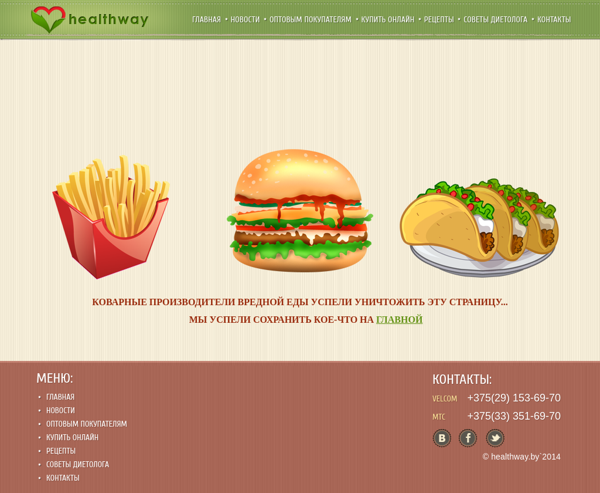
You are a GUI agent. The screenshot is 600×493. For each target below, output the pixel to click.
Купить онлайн (389, 20)
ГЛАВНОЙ (399, 320)
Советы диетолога (496, 20)
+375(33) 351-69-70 (514, 416)
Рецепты (440, 20)
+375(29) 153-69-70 (514, 398)
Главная (207, 20)
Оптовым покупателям (312, 20)
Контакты (554, 20)
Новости (246, 20)
